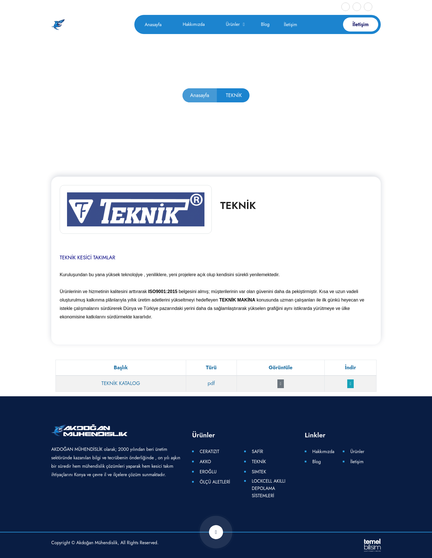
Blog (265, 24)
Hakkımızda (194, 24)
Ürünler (233, 24)
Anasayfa (153, 24)
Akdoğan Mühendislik (97, 542)
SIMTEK (259, 472)
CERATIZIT (209, 451)
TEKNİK (259, 461)
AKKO (205, 461)
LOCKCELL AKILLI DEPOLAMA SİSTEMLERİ (268, 488)
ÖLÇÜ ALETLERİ (215, 482)
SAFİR (257, 451)
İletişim (290, 24)
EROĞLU (208, 472)
